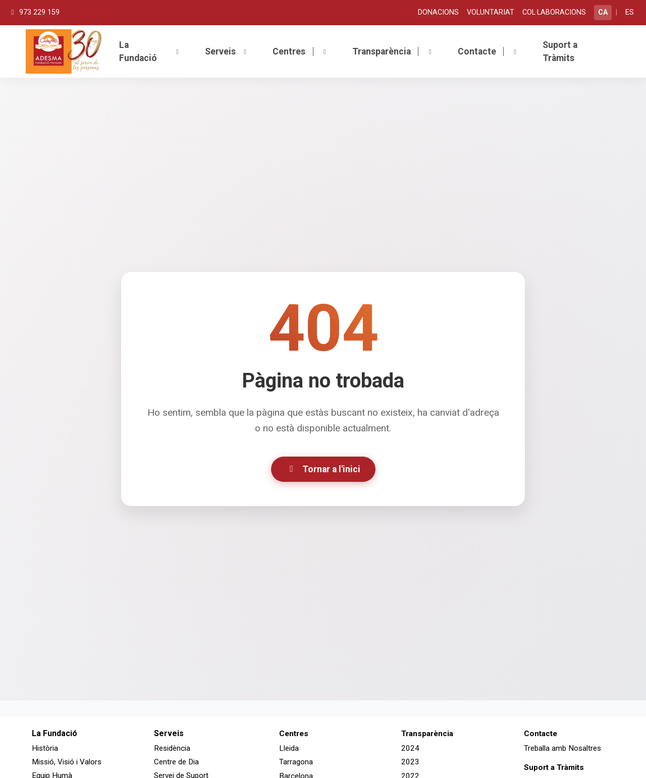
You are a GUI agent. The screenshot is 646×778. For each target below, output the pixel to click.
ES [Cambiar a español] (629, 12)
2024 (410, 748)
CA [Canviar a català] (603, 12)
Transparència (393, 51)
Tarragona (296, 761)
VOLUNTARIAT (490, 12)
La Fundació (150, 51)
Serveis (227, 51)
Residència (172, 748)
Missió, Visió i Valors (66, 761)
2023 (410, 761)
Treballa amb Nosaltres (562, 748)
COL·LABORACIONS (554, 12)
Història (45, 748)
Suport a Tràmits (560, 51)
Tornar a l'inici (323, 469)
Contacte (488, 51)
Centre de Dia (176, 761)
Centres (301, 51)
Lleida (289, 748)
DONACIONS (438, 12)
